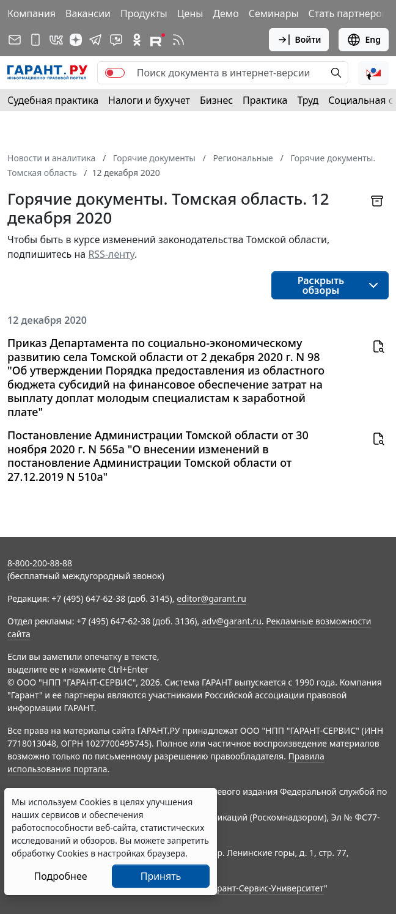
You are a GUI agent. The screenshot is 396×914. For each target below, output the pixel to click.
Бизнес (216, 100)
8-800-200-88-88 (39, 563)
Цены (190, 13)
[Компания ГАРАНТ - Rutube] (157, 39)
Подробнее (60, 876)
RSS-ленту (111, 254)
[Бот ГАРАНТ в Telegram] (116, 39)
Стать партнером (349, 13)
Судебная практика (52, 100)
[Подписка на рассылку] (14, 39)
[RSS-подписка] (178, 39)
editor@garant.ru (211, 598)
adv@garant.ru (232, 621)
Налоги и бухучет (149, 100)
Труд (307, 100)
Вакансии (88, 13)
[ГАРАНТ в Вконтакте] (56, 39)
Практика (265, 100)
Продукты (143, 13)
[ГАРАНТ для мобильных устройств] (35, 39)
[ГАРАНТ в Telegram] (95, 39)
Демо (225, 13)
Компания (31, 13)
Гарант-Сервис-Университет (266, 888)
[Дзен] (76, 40)
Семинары (274, 13)
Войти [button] (299, 39)
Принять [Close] (161, 876)
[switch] (115, 73)
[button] (373, 72)
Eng (363, 39)
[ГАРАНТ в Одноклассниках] (137, 39)
